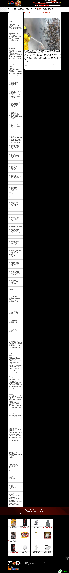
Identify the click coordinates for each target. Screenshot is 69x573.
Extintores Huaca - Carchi (12, 168)
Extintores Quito (11, 484)
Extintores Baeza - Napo (12, 125)
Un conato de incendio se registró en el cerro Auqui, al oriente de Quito (15, 353)
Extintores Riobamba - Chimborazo (14, 327)
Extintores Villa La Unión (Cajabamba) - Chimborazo (14, 142)
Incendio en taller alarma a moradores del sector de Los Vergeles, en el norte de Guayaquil (15, 31)
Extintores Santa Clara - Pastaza (13, 113)
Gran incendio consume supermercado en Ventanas (15, 442)
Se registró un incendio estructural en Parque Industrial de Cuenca (15, 346)
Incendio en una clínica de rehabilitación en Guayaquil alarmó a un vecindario (15, 390)
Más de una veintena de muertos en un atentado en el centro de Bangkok (14, 420)
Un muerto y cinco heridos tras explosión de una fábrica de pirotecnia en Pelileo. (15, 348)
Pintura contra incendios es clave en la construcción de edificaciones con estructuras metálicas (15, 432)
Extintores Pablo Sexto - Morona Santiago (15, 85)
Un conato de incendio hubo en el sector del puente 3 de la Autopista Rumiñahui (15, 383)
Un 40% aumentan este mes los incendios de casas (15, 398)
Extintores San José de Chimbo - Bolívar (15, 176)
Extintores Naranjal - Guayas (13, 283)
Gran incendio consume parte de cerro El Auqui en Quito (15, 411)
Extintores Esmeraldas (12, 329)
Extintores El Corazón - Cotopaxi (13, 124)
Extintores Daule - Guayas (13, 320)
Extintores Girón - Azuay (12, 169)
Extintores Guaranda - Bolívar (13, 282)
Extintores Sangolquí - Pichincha (13, 321)
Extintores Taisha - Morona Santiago (14, 98)
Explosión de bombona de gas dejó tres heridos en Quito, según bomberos (14, 440)
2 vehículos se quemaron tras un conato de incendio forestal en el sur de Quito (15, 379)
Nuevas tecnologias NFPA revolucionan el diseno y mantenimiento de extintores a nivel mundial (15, 16)
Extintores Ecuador (12, 500)
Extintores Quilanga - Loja (12, 90)
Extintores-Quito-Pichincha (13, 340)
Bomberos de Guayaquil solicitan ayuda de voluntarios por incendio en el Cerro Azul (15, 370)
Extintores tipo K (11, 494)
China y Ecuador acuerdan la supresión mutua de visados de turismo (15, 447)
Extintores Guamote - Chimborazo (14, 146)
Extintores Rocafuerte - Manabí (13, 233)
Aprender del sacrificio (12, 459)
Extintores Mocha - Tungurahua (13, 105)
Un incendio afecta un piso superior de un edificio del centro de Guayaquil (15, 33)
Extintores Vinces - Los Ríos (13, 290)
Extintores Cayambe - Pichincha (13, 302)
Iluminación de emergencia (13, 428)
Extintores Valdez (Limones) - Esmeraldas (15, 186)
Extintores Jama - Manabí (12, 197)
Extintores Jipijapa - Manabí (13, 306)
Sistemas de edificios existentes (13, 439)
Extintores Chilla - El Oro (12, 97)
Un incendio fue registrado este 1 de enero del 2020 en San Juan (15, 50)
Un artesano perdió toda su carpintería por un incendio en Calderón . (15, 385)
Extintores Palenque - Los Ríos (13, 205)
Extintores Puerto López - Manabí (14, 240)
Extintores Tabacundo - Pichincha (14, 241)
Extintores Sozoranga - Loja (13, 93)
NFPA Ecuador (11, 488)
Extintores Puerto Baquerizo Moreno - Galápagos (14, 208)
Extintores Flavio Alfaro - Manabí (13, 201)
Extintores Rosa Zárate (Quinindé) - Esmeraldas (14, 287)
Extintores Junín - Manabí (12, 188)
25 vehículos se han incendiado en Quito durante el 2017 (15, 355)
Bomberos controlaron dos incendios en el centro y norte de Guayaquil (15, 35)
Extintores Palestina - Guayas (13, 228)
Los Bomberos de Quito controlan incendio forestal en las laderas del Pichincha (15, 19)
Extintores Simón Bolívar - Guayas (14, 217)
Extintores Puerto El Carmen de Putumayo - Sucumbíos (15, 138)
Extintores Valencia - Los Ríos (13, 265)
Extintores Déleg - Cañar (12, 83)
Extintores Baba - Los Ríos (13, 187)
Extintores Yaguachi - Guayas (13, 270)
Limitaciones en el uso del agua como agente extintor (15, 502)
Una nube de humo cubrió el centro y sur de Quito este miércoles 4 (15, 367)
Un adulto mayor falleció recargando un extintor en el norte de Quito (14, 404)
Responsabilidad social (12, 451)
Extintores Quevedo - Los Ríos (13, 328)
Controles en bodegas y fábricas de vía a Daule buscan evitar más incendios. (15, 436)
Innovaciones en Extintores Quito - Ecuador (15, 14)
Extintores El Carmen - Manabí (13, 311)
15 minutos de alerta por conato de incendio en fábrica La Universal (15, 386)
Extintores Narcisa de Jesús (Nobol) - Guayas (15, 225)
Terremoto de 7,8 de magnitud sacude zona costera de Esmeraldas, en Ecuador (15, 388)
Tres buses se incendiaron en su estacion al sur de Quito (15, 37)
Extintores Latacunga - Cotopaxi (13, 319)
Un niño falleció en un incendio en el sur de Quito (15, 369)
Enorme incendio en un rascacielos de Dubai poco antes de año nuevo (15, 396)
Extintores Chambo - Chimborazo (14, 177)
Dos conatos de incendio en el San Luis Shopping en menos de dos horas (14, 363)
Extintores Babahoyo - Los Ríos (13, 322)
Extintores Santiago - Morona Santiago (14, 102)
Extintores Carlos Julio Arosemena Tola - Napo (15, 95)
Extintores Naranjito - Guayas (13, 284)
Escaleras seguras (11, 471)
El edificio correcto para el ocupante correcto (15, 429)
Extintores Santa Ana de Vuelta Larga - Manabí (14, 237)
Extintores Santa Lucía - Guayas (13, 230)
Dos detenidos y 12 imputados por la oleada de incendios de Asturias (15, 392)
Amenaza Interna (11, 430)
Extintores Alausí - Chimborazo (13, 204)
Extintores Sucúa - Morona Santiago (14, 220)
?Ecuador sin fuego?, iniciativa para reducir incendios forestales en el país (15, 64)
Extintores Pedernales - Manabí (13, 275)
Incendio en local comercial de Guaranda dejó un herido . (15, 73)
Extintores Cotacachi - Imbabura (13, 231)
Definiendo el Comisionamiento (13, 463)
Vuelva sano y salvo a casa (13, 417)
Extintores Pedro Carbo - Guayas (14, 272)
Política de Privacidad (12, 566)
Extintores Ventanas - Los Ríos (13, 300)
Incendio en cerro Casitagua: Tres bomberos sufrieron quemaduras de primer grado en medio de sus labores (15, 48)
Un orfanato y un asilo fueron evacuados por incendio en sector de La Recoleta (15, 351)
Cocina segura (11, 456)
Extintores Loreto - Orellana (13, 158)
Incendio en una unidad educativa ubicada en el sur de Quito (15, 44)
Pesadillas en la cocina (12, 427)
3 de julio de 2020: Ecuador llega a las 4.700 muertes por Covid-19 (15, 41)
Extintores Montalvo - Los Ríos (13, 252)
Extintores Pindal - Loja (12, 127)
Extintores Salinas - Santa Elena (13, 295)
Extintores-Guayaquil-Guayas (13, 341)
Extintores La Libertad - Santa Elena (14, 323)
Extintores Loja (11, 331)
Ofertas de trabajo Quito (12, 475)
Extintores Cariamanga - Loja (13, 255)
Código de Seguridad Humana (13, 465)
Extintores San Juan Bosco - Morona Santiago (15, 116)
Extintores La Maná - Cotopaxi (13, 281)
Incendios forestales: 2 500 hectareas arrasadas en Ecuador (14, 505)
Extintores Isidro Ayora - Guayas (13, 194)
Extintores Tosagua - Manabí (13, 244)
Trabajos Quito (11, 480)
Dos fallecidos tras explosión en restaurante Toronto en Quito (15, 344)
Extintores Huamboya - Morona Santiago (15, 91)
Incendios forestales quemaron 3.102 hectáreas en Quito (14, 409)
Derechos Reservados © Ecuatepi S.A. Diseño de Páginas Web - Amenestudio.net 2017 (49, 564)
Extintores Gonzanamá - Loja (13, 117)
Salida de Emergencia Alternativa (14, 434)
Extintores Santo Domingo (13, 377)
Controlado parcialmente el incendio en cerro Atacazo (15, 62)
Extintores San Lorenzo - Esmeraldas (14, 279)
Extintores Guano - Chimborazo (13, 219)
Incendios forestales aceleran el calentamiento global (15, 470)
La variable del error (12, 458)
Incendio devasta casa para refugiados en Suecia (15, 406)
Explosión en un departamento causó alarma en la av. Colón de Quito (15, 444)
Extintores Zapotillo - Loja (12, 144)
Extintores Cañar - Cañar (12, 256)
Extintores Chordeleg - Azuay (13, 174)
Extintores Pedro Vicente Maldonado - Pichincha (14, 192)
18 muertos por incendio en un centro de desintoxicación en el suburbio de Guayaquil (15, 57)
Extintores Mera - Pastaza (12, 86)
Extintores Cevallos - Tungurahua (14, 145)
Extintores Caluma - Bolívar (13, 203)
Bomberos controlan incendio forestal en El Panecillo (15, 52)
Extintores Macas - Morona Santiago (14, 271)
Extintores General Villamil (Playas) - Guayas (15, 294)
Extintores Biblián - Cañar (12, 190)
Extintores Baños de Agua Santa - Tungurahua (14, 254)
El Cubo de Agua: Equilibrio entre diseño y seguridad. (15, 423)
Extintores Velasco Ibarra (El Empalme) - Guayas (15, 299)
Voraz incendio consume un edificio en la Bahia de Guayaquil (15, 24)
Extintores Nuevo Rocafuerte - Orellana (14, 106)
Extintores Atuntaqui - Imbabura (13, 274)
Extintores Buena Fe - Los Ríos (13, 301)
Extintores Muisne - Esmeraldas (13, 193)
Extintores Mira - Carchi (12, 154)
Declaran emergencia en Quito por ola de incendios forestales (15, 413)
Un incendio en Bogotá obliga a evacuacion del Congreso (15, 394)
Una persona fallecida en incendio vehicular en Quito (15, 55)
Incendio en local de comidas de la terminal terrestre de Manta (15, 58)
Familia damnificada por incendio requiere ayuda (15, 437)
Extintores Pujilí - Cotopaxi (13, 242)
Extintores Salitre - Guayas (13, 245)
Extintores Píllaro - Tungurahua (13, 218)
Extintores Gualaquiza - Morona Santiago (15, 216)
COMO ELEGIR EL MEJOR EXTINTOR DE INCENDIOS (15, 496)
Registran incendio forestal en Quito (14, 53)
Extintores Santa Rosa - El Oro (13, 314)
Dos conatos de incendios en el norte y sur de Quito (15, 72)
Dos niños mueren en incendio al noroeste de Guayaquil (15, 349)
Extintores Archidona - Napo (13, 189)
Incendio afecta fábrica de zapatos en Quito (15, 342)
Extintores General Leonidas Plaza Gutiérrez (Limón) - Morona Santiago (15, 161)
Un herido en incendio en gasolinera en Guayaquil (14, 372)
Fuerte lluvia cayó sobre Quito (13, 452)
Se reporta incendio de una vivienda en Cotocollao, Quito (14, 68)
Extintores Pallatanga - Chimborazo (14, 165)
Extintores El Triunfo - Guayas (13, 296)
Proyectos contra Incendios (13, 401)
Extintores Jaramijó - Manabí (13, 266)
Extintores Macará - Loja (12, 251)
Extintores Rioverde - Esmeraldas (14, 157)
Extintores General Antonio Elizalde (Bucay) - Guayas (15, 196)
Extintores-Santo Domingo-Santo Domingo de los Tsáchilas (15, 337)
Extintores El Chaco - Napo (13, 170)
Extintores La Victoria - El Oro (13, 104)
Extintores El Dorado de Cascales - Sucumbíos (14, 132)
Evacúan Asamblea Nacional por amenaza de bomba (15, 75)
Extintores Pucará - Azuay (12, 92)
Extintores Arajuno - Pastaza (13, 112)
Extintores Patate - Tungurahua (13, 136)
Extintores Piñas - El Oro (12, 261)
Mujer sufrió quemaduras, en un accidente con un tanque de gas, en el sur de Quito (15, 400)
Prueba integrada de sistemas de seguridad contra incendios (15, 455)
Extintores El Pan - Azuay (12, 81)
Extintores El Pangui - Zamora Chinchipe (15, 153)
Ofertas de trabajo (11, 476)
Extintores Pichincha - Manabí (13, 167)
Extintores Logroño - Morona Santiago (14, 119)
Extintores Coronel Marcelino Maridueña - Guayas (15, 212)
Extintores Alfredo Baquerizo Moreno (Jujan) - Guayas (15, 226)
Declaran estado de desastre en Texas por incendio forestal (15, 407)
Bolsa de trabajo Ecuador (12, 479)
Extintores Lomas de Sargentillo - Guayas (15, 257)
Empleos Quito (11, 477)
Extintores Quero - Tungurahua (13, 147)
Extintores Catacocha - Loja (13, 206)
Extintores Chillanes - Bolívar (13, 148)
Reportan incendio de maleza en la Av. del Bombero (15, 77)
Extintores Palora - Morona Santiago (14, 155)
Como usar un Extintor (12, 497)
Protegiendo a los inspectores (13, 468)
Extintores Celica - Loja (12, 175)
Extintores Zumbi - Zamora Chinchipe (14, 139)
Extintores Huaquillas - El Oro (13, 312)
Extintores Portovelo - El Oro (13, 221)
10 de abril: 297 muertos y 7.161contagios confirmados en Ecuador (15, 42)
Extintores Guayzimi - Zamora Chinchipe (15, 126)
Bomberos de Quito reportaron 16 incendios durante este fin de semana (15, 26)
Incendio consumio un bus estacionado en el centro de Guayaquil (15, 60)
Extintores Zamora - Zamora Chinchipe (14, 249)
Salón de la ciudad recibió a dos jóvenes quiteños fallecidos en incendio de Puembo (15, 415)
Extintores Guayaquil (12, 493)
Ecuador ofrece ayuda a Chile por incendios (15, 365)
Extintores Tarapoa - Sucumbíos (13, 111)
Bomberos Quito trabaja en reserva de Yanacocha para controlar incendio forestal (15, 39)
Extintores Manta (11, 486)
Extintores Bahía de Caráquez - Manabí (14, 273)
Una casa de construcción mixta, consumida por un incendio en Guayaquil (15, 357)
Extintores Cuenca (11, 485)
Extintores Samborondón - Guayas (14, 309)
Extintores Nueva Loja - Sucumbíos (14, 313)
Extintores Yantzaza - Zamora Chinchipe (15, 232)
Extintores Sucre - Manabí (13, 149)
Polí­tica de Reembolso (12, 567)
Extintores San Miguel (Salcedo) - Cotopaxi (15, 250)
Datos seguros (11, 457)
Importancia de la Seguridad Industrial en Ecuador (15, 499)
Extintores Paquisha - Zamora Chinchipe (15, 96)
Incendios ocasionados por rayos (13, 466)
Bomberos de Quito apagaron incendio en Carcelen (15, 21)
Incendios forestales (12, 453)
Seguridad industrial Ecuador (13, 489)
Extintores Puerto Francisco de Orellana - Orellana (15, 307)
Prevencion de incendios (12, 503)
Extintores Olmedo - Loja (12, 84)
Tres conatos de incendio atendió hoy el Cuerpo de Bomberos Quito (14, 381)
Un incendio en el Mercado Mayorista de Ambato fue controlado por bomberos (15, 361)
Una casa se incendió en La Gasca (14, 402)
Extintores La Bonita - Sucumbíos (14, 82)
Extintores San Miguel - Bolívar (13, 209)
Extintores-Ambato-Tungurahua (13, 330)
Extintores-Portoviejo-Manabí (13, 332)
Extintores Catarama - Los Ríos (13, 202)
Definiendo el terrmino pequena (13, 464)
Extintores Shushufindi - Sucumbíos (14, 263)
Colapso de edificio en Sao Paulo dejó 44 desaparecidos (15, 70)
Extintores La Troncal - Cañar (13, 297)
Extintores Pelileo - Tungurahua (13, 243)
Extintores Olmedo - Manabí (13, 135)
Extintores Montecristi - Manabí (13, 310)
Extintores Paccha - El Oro (13, 123)
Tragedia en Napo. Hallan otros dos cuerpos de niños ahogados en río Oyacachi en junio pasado (15, 376)
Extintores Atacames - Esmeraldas (14, 262)
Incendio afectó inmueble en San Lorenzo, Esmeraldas (15, 66)
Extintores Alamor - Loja (12, 178)
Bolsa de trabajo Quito (12, 478)
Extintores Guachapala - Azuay (13, 103)
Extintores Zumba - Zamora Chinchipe (14, 156)
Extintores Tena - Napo (12, 280)
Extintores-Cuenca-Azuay (12, 339)
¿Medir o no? (11, 467)
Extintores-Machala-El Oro (13, 336)
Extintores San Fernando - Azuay (14, 118)
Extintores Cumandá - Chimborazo (14, 229)
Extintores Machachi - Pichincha (13, 264)
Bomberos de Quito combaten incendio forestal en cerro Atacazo (14, 359)
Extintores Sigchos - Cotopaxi (13, 128)
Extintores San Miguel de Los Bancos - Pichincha (14, 182)
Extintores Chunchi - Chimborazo (14, 166)
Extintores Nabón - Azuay (12, 107)
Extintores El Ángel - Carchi (13, 179)
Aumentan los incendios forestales (14, 22)
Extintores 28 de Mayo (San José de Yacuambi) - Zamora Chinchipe (14, 115)
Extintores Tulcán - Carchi (12, 318)
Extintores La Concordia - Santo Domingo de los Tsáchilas (15, 289)
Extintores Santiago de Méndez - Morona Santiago (15, 141)
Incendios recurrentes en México (13, 416)
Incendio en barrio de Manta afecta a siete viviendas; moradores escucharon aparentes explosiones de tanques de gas (15, 28)
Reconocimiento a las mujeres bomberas (15, 364)
